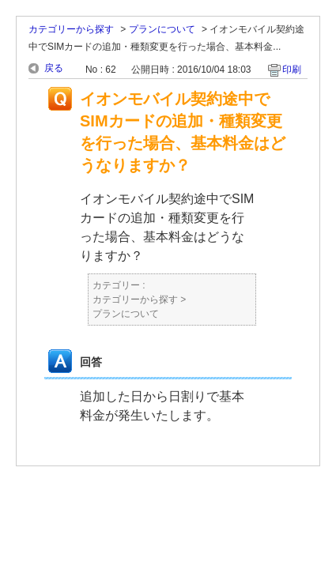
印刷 (291, 69)
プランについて (162, 29)
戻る (53, 67)
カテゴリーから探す (71, 29)
